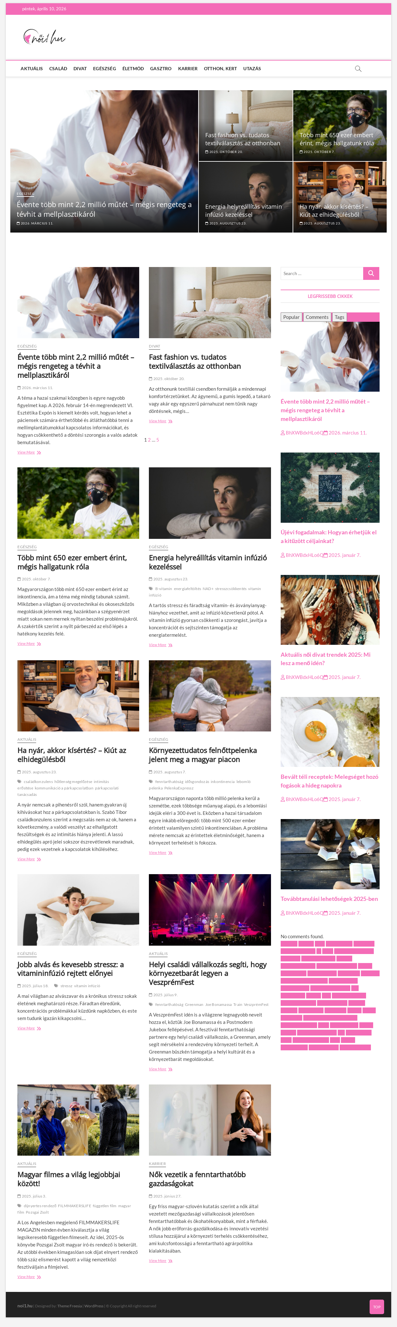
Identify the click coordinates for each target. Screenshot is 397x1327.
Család (58, 68)
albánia (306, 944)
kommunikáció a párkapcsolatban (64, 788)
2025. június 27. (165, 1196)
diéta (327, 951)
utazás (348, 1040)
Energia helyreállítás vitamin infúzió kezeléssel (243, 210)
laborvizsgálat (332, 1003)
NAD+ (208, 588)
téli (341, 1033)
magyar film (311, 1010)
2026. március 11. (35, 223)
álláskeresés (339, 944)
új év (335, 1040)
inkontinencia (223, 781)
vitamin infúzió (87, 985)
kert (326, 995)
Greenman (194, 1004)
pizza (323, 1025)
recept (366, 1025)
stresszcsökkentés (231, 588)
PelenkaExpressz (179, 788)
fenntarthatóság (169, 781)
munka (354, 1010)
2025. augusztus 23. (226, 223)
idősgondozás (197, 781)
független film (105, 1205)
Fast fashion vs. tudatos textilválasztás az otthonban (242, 139)
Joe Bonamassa (218, 1004)
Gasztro (160, 68)
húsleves (370, 973)
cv (318, 951)
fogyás (365, 966)
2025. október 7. (317, 152)
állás (320, 944)
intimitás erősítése (330, 988)
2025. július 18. (33, 985)
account (289, 944)
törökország (359, 1033)
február (344, 958)
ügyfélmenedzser (311, 1040)
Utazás (252, 68)
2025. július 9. (163, 994)
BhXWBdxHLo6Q (302, 432)
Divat (80, 68)
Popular (291, 317)
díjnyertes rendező (40, 1205)
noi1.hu (25, 1305)
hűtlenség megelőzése (73, 781)
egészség (290, 958)
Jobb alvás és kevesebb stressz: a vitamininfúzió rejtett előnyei (70, 968)
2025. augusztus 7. (167, 771)
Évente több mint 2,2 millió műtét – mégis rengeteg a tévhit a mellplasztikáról (75, 366)
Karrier (188, 68)
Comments (317, 317)
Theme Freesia (69, 1305)
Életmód (133, 68)
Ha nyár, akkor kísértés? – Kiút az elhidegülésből (334, 210)
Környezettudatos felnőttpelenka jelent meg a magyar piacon (203, 754)
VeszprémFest (256, 1004)
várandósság (294, 1047)
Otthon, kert (220, 68)
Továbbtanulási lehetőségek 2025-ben (329, 898)
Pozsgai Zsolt (37, 1212)
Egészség (104, 68)
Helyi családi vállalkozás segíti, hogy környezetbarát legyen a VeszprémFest (207, 973)
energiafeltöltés (187, 588)
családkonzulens (38, 781)
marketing (335, 1010)
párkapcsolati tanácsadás (330, 1018)
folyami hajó (293, 973)
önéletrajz (291, 1018)
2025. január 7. (342, 555)
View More (38, 452)
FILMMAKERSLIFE (74, 1205)
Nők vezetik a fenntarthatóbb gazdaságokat (197, 1178)
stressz (67, 985)
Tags (339, 317)
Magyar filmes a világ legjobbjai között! (68, 1178)
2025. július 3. (31, 1196)
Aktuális (32, 68)
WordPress (93, 1305)
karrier (313, 995)
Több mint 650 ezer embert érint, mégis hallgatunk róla (337, 139)
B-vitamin (163, 588)
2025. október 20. (224, 152)
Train (237, 1004)
